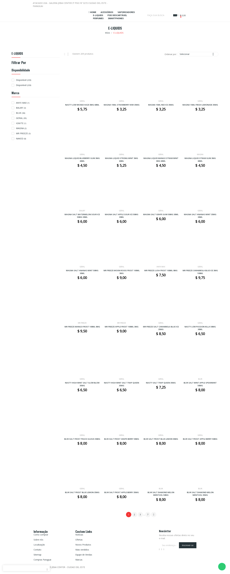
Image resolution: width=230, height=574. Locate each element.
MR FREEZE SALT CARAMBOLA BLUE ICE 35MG (161, 328)
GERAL (21, 118)
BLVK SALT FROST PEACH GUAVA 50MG (82, 439)
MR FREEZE (23, 133)
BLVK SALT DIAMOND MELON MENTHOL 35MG (200, 493)
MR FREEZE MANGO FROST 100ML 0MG (82, 326)
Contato (37, 549)
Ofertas (79, 539)
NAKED (21, 138)
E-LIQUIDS (17, 54)
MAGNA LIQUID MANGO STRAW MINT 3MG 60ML (160, 159)
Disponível (23, 79)
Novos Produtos (83, 544)
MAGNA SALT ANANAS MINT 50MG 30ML (82, 271)
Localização (39, 544)
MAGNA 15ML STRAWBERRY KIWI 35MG (121, 104)
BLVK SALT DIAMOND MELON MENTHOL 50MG (161, 493)
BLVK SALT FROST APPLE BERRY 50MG (200, 439)
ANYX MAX (22, 102)
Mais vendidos (82, 549)
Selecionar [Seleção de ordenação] (198, 54)
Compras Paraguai (42, 559)
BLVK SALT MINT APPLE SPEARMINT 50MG (200, 384)
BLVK (20, 112)
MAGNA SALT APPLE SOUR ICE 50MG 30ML (121, 215)
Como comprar (41, 534)
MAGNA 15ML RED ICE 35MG (161, 104)
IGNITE (21, 123)
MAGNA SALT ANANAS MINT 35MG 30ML (200, 215)
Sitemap (37, 554)
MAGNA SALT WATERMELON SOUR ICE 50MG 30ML (82, 215)
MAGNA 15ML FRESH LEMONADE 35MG (200, 104)
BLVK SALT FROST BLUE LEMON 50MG (161, 439)
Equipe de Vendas (83, 554)
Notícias (79, 534)
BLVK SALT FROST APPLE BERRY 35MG (121, 492)
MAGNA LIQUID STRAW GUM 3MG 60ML (200, 159)
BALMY (21, 107)
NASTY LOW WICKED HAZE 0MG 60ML (82, 104)
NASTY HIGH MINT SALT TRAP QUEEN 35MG (121, 384)
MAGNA (21, 128)
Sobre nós (38, 539)
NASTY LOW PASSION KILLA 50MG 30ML (200, 328)
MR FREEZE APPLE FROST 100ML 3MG (121, 326)
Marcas (78, 559)
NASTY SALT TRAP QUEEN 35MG (161, 382)
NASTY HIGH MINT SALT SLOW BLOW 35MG (82, 384)
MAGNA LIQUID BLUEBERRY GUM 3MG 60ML (82, 159)
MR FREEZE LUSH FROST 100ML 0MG (160, 270)
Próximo (153, 514)
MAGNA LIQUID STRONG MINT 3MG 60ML (121, 159)
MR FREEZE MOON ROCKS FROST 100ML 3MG (122, 271)
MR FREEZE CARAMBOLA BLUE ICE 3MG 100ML (200, 271)
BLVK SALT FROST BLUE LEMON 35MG (82, 492)
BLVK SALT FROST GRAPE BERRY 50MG (121, 439)
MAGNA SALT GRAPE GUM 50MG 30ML (161, 214)
